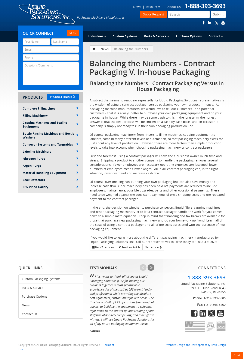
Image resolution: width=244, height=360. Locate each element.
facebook (204, 23)
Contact (216, 36)
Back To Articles (103, 247)
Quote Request (153, 14)
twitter (216, 23)
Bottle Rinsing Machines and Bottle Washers (50, 135)
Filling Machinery (50, 115)
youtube (223, 23)
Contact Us (29, 314)
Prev (143, 267)
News (137, 7)
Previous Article (129, 247)
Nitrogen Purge (50, 159)
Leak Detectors (50, 180)
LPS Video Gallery (50, 187)
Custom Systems (124, 36)
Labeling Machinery (50, 151)
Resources (154, 7)
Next (151, 267)
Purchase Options (189, 36)
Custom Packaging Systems (41, 279)
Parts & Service (156, 36)
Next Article (153, 247)
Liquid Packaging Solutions (47, 14)
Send (73, 33)
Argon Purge (50, 166)
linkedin (209, 23)
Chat (237, 355)
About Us (175, 7)
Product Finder (62, 97)
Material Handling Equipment (50, 173)
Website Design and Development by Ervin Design (196, 344)
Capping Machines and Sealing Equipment (50, 124)
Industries (97, 36)
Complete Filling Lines (50, 108)
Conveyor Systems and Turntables (50, 144)
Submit (218, 14)
